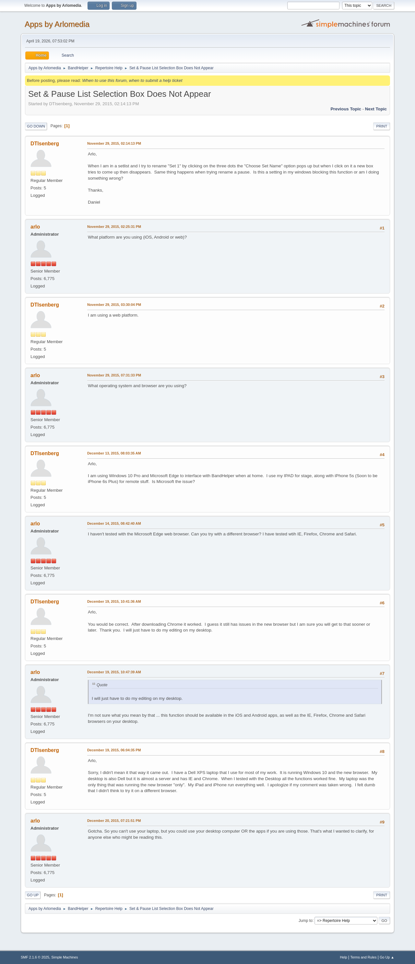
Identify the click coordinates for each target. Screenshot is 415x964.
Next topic (376, 108)
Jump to (306, 920)
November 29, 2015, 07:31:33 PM (114, 375)
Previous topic (345, 108)
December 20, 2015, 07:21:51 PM (114, 821)
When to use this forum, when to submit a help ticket (132, 80)
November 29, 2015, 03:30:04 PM (114, 305)
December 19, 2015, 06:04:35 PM (114, 750)
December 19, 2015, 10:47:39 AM (114, 672)
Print (381, 126)
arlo (35, 227)
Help (343, 957)
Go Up (33, 895)
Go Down (36, 126)
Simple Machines (64, 957)
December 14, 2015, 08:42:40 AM (114, 523)
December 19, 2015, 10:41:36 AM (114, 601)
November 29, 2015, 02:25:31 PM (114, 227)
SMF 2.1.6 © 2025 (35, 957)
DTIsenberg (44, 143)
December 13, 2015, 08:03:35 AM (114, 453)
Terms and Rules (363, 957)
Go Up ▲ (387, 957)
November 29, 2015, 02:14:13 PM (114, 143)
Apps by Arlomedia (57, 24)
